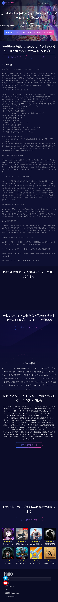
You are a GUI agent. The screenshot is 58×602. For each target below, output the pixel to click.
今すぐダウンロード (14, 57)
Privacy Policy (9, 597)
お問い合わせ (9, 586)
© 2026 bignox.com (11, 593)
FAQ (6, 590)
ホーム (7, 583)
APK (43, 57)
